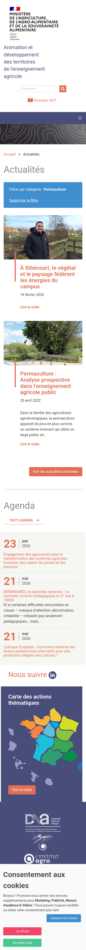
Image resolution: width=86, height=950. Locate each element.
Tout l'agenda (21, 520)
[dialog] (43, 907)
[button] (80, 118)
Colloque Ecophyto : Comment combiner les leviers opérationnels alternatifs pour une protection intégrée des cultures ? (39, 651)
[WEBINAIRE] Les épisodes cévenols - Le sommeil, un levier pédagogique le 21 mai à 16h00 (39, 596)
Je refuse (22, 931)
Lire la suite (29, 307)
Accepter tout (22, 942)
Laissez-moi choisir (64, 918)
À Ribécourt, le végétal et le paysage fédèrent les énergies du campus (48, 277)
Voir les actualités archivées (55, 471)
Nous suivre (32, 674)
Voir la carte (22, 790)
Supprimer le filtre (23, 200)
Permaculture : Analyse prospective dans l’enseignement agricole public (45, 383)
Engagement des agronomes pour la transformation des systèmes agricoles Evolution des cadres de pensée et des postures (35, 560)
